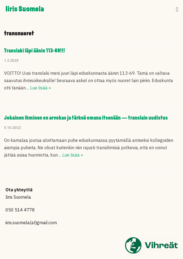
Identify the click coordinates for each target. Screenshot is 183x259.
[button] (177, 10)
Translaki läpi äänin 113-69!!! (34, 51)
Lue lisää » (40, 88)
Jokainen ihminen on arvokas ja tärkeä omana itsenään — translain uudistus (86, 118)
